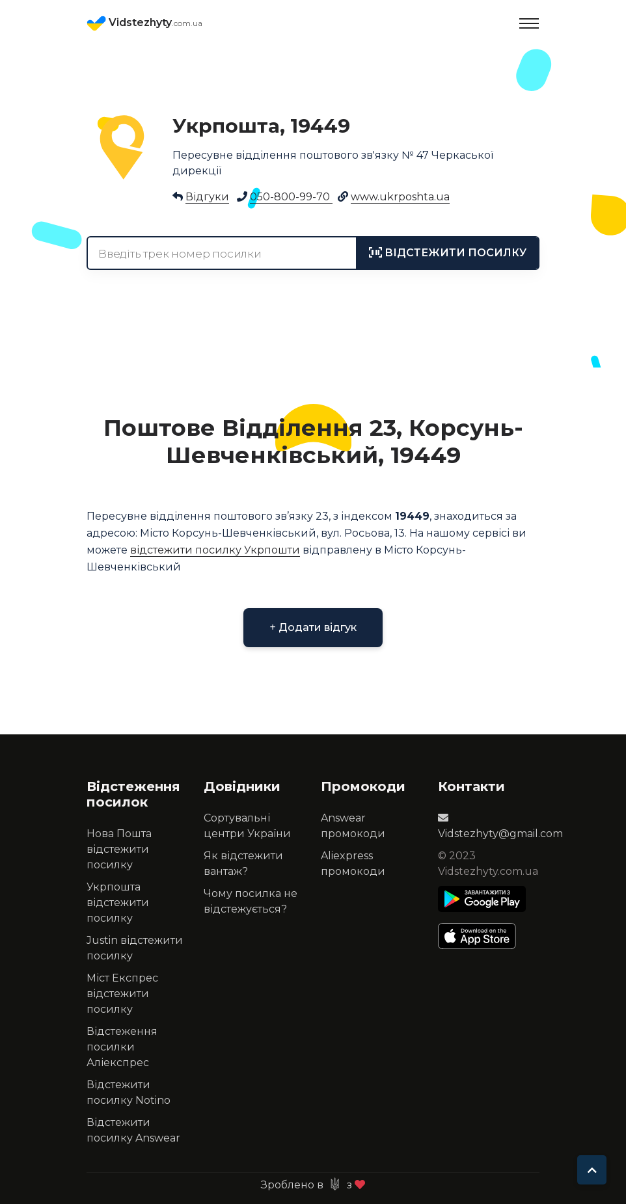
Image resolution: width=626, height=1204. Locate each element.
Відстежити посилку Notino (128, 1092)
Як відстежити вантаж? (243, 863)
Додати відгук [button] (312, 627)
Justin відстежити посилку (135, 948)
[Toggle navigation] (529, 23)
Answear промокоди (353, 826)
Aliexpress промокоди (353, 863)
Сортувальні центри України (247, 826)
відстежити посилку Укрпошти (215, 550)
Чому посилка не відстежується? (250, 901)
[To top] (591, 1169)
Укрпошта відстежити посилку (118, 902)
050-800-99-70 (291, 197)
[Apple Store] (482, 936)
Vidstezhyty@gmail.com (500, 826)
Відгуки (207, 197)
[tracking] (447, 253)
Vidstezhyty (144, 23)
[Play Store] (482, 899)
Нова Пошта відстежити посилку (119, 849)
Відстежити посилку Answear (133, 1130)
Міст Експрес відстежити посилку (122, 993)
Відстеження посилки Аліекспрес (122, 1047)
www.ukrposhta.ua (400, 197)
